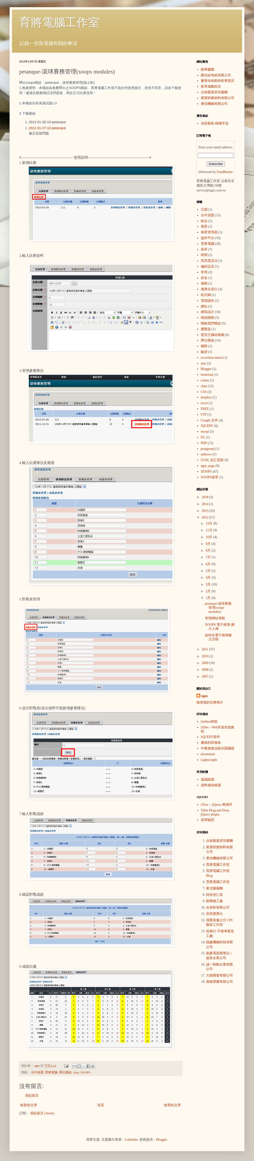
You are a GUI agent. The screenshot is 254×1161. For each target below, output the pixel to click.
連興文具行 (209, 289)
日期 (204, 209)
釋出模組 (65, 1072)
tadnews (206, 454)
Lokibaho (131, 1139)
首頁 (100, 1105)
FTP (204, 414)
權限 (204, 346)
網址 (204, 306)
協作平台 (207, 238)
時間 (204, 255)
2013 (205, 511)
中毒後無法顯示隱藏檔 (217, 748)
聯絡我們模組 (211, 323)
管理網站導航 (215, 618)
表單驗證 (207, 820)
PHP (204, 443)
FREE (205, 409)
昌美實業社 (214, 913)
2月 (209, 591)
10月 (209, 537)
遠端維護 (207, 779)
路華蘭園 (207, 69)
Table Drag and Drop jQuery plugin (215, 812)
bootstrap (207, 374)
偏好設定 (207, 266)
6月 (209, 564)
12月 (209, 523)
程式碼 (206, 295)
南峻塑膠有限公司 (219, 981)
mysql (205, 431)
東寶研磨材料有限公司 (217, 98)
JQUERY (207, 426)
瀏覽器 (206, 329)
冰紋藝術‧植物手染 (215, 123)
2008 (205, 669)
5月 (209, 571)
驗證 (204, 352)
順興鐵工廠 (214, 901)
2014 (205, 504)
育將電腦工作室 (59, 22)
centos (205, 380)
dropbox (206, 397)
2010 (205, 656)
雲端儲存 (207, 300)
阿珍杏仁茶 (214, 895)
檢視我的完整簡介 (209, 702)
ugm (204, 696)
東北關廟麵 (214, 888)
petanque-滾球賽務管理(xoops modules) (218, 608)
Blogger (206, 369)
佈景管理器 (209, 232)
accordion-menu (212, 357)
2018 (205, 497)
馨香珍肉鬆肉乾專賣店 (217, 81)
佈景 (204, 226)
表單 (204, 249)
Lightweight (209, 760)
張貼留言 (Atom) (42, 1113)
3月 (209, 584)
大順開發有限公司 (219, 975)
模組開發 (207, 317)
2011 (205, 649)
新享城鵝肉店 (211, 86)
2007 (205, 676)
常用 (204, 272)
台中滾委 (37, 1072)
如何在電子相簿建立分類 (218, 637)
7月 (209, 557)
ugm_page (208, 466)
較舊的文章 (172, 1105)
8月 (209, 550)
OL (203, 437)
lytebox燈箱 (209, 721)
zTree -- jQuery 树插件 (216, 804)
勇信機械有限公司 (214, 104)
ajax (203, 363)
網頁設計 (207, 312)
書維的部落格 (211, 742)
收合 (204, 221)
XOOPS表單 (210, 477)
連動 (204, 283)
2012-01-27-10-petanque (47, 128)
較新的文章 (28, 1105)
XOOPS (85, 1072)
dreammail (208, 754)
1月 (209, 598)
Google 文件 (209, 420)
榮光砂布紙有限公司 (216, 75)
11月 (209, 530)
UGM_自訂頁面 (212, 460)
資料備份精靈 (211, 785)
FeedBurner (225, 172)
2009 (205, 663)
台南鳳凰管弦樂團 (214, 92)
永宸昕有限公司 (218, 907)
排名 (204, 278)
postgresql (208, 449)
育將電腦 (51, 1072)
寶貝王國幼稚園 (212, 335)
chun (76, 1072)
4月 (209, 577)
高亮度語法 (209, 260)
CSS (204, 392)
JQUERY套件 (210, 737)
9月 (209, 544)
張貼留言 (32, 1095)
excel (204, 403)
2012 (205, 517)
